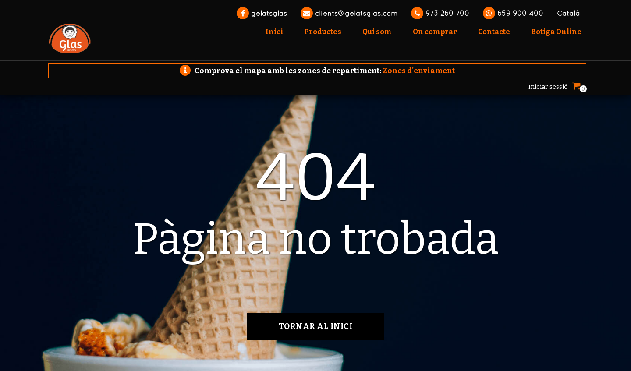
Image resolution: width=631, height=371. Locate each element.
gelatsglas (262, 13)
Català (568, 13)
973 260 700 (440, 13)
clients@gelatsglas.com (349, 13)
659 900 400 (513, 13)
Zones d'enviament (419, 70)
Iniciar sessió (548, 87)
